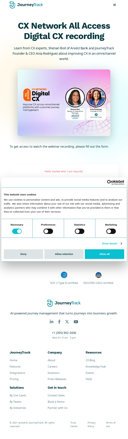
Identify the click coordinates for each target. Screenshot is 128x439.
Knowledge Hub (96, 366)
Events (90, 373)
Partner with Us (58, 408)
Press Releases (57, 379)
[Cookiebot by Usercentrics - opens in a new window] (109, 182)
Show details (110, 243)
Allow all (105, 254)
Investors (54, 373)
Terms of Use (111, 424)
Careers (53, 366)
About (51, 360)
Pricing (14, 379)
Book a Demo (56, 402)
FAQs (89, 379)
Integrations (17, 373)
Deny (23, 254)
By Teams (16, 402)
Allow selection (64, 254)
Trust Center (74, 424)
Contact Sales (56, 395)
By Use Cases (18, 395)
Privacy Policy (92, 424)
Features (15, 366)
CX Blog (90, 360)
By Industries (18, 408)
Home (13, 360)
